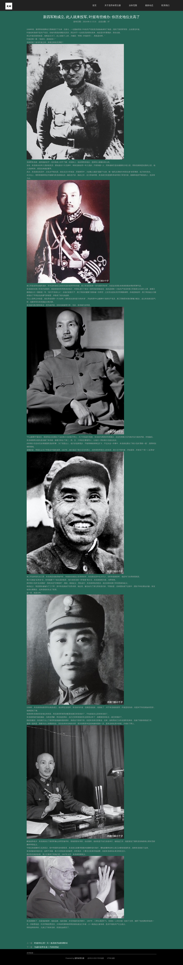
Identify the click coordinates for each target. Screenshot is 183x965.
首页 (94, 5)
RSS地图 (100, 958)
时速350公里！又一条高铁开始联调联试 (51, 943)
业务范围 (133, 5)
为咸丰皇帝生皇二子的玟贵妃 (46, 947)
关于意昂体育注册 (113, 5)
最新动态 (149, 5)
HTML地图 (111, 958)
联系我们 (165, 5)
